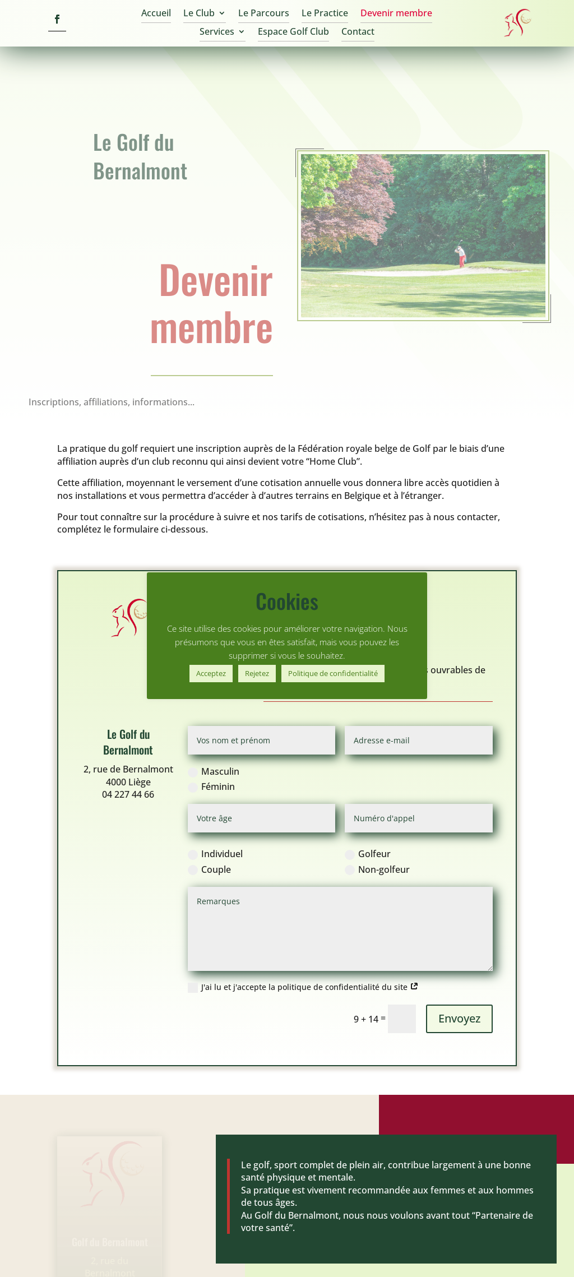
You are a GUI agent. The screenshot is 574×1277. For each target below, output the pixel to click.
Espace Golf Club (293, 32)
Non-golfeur (377, 860)
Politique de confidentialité (333, 673)
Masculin (213, 763)
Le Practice (325, 14)
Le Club (199, 14)
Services (217, 32)
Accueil (156, 14)
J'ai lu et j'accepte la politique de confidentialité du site (303, 978)
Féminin (211, 778)
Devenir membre (396, 14)
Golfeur (368, 845)
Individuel (215, 845)
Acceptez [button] (211, 673)
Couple (209, 860)
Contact (357, 32)
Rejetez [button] (257, 673)
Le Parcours (263, 14)
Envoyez (459, 1009)
